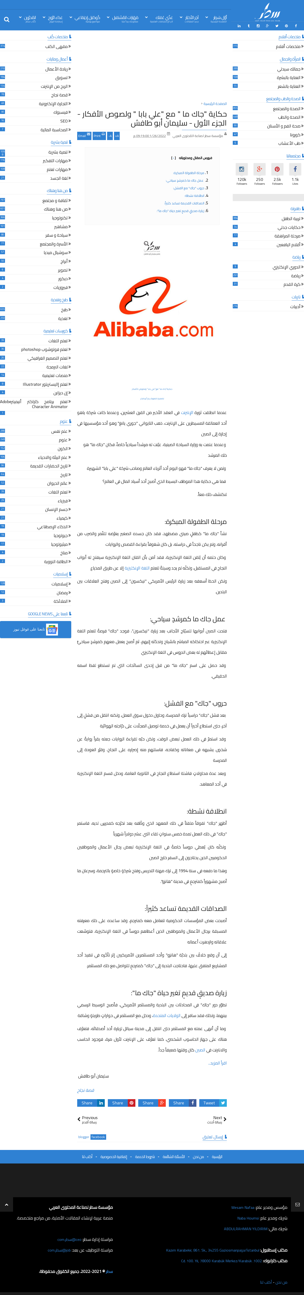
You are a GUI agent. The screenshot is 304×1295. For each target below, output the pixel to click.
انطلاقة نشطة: (194, 195)
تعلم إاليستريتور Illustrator (45, 384)
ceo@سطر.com (68, 1239)
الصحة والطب (289, 117)
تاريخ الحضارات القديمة (49, 466)
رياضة (295, 275)
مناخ (64, 552)
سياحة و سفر (57, 235)
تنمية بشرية (58, 152)
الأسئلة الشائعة (174, 1156)
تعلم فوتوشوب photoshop (44, 349)
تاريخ (64, 474)
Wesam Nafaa (241, 1206)
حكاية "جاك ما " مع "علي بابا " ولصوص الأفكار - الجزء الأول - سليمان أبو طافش (152, 117)
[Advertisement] (152, 66)
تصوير (63, 270)
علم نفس (59, 431)
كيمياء (62, 518)
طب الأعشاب (289, 143)
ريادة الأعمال (56, 69)
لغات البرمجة (57, 366)
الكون (63, 448)
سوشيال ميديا (56, 252)
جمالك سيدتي (288, 69)
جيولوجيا (61, 535)
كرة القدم (292, 284)
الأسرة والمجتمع (54, 243)
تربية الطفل (291, 218)
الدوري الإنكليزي (286, 267)
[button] (35, 628)
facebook (98, 1136)
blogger (83, 1136)
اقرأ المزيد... (217, 1062)
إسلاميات (60, 583)
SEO (64, 121)
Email (84, 134)
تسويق (61, 77)
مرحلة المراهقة (287, 236)
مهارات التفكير (55, 160)
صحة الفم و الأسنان (283, 125)
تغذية (63, 318)
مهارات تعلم (57, 169)
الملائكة (61, 601)
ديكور (63, 278)
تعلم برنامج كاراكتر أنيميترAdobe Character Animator (34, 404)
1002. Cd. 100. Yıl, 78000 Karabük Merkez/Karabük (216, 1260)
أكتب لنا (87, 1156)
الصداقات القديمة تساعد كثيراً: (184, 202)
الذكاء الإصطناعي (52, 526)
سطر (109, 1271)
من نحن (198, 1156)
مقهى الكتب (56, 46)
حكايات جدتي (289, 227)
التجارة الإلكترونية (53, 103)
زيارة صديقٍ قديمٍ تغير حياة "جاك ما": (180, 210)
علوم (63, 440)
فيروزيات (60, 287)
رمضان (62, 592)
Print (99, 134)
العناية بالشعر (289, 86)
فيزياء (63, 500)
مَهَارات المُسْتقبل (125, 19)
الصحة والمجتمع (286, 108)
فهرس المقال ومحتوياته (191, 157)
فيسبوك (60, 112)
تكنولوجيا (60, 217)
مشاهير (61, 226)
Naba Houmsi (246, 1217)
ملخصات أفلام (288, 46)
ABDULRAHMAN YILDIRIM (242, 1228)
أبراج (64, 261)
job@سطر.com (58, 1249)
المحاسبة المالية (54, 129)
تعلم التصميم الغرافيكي (48, 358)
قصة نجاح (85, 1089)
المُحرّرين (30, 19)
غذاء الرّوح (55, 19)
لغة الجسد (59, 178)
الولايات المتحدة (167, 1014)
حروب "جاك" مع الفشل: (188, 187)
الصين (200, 1049)
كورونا (295, 134)
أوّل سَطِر (219, 19)
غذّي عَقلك (161, 19)
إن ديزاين (60, 393)
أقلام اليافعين (288, 244)
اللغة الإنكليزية (137, 567)
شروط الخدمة (145, 1156)
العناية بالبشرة (288, 77)
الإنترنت (187, 411)
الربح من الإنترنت (54, 86)
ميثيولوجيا (59, 544)
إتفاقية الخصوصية (113, 1156)
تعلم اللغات (58, 340)
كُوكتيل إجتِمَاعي (87, 19)
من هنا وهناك (56, 209)
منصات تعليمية (55, 375)
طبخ (64, 309)
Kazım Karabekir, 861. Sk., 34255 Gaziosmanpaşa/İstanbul (207, 1249)
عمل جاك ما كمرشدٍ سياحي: (185, 179)
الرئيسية (217, 1156)
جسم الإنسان (56, 509)
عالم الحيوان (57, 483)
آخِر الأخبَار (192, 19)
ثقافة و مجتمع (55, 200)
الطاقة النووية (56, 561)
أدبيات (295, 306)
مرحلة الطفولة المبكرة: (188, 172)
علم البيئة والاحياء (53, 457)
